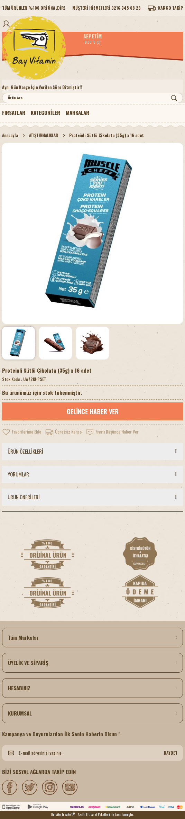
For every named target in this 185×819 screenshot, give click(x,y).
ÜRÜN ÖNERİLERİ (24, 497)
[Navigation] (45, 112)
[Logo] (92, 48)
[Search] (92, 98)
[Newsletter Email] (92, 753)
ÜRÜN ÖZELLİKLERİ (25, 451)
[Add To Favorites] (21, 432)
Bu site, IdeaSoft (63, 814)
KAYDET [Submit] (170, 753)
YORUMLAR (18, 474)
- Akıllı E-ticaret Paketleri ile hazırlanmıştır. (105, 814)
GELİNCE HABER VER (93, 411)
